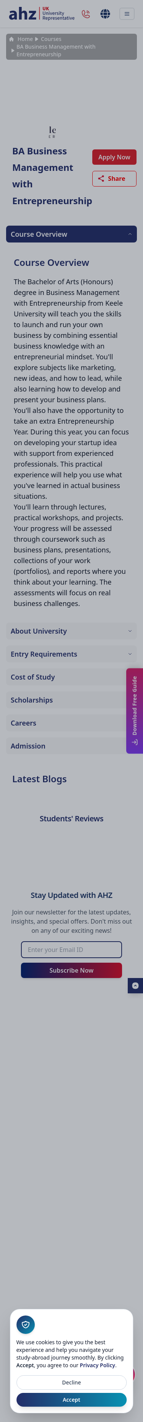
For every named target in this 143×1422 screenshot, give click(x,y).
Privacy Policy (97, 1365)
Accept (71, 1399)
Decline (71, 1382)
